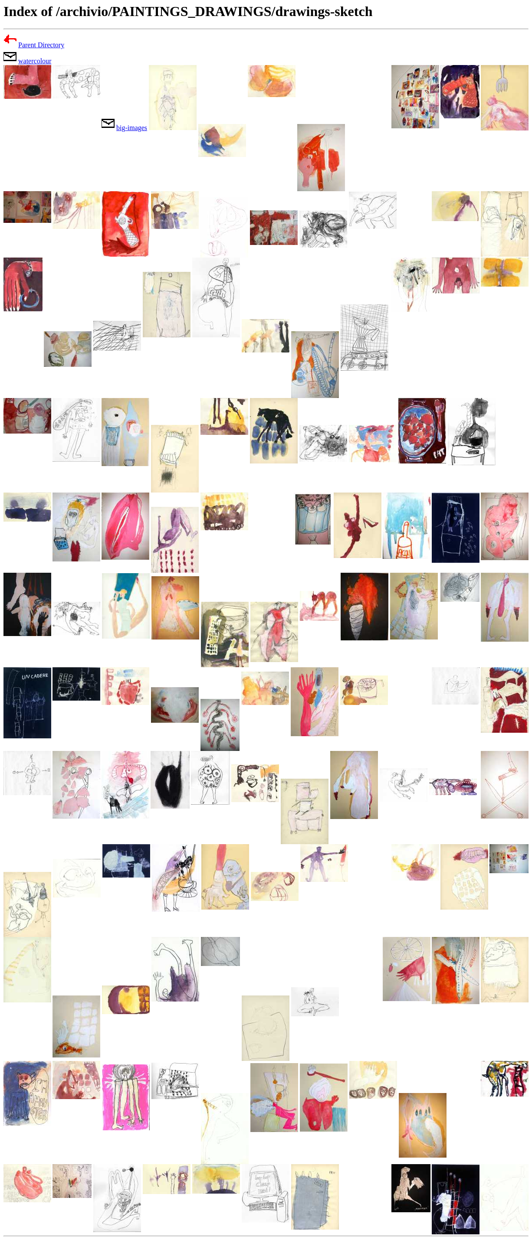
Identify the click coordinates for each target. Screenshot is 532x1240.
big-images (131, 127)
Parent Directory (41, 45)
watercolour (34, 61)
